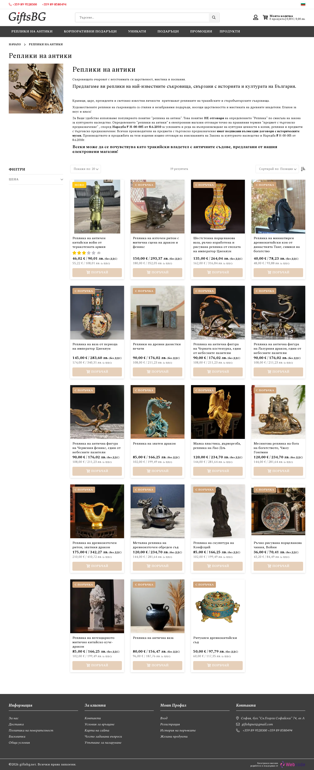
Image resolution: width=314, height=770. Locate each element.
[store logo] (27, 17)
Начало (15, 44)
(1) (98, 253)
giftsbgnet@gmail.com (257, 724)
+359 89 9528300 (255, 730)
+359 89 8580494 (280, 730)
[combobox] (147, 17)
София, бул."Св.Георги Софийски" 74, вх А (273, 718)
